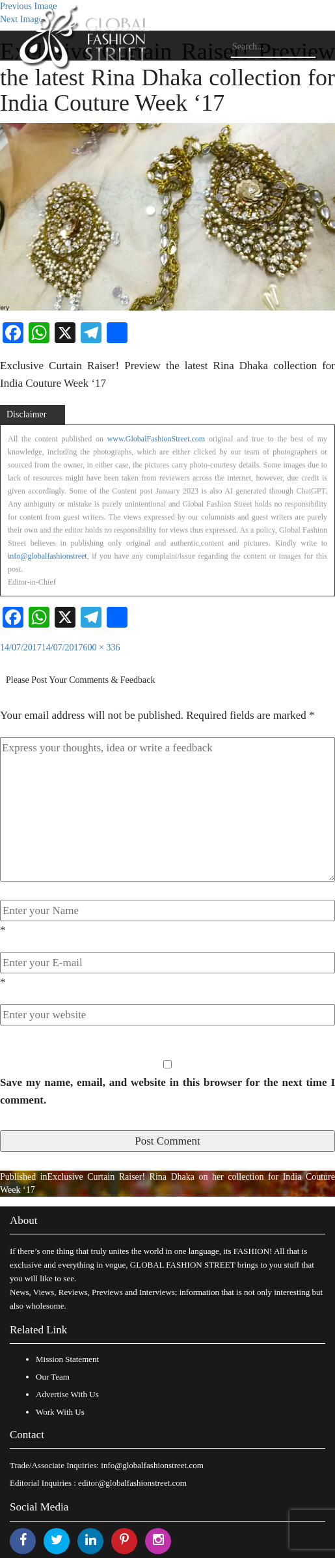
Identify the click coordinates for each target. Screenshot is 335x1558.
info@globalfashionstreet (47, 556)
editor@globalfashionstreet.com (132, 1483)
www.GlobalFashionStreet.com (156, 438)
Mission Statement (67, 1359)
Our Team (53, 1377)
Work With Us (60, 1412)
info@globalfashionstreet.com (152, 1465)
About (24, 1220)
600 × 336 (101, 647)
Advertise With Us (67, 1394)
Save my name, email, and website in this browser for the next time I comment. (167, 1091)
